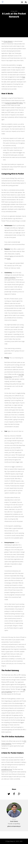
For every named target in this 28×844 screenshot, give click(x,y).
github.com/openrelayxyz (14, 826)
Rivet (23, 77)
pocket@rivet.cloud (6, 769)
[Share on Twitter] (9, 796)
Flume (8, 258)
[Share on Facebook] (14, 796)
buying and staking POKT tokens (14, 103)
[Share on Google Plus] (19, 796)
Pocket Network (8, 41)
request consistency (9, 277)
